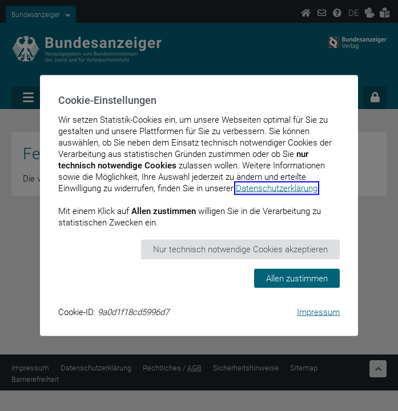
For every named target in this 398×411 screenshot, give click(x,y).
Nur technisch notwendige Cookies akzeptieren (240, 249)
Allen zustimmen (297, 278)
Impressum (318, 312)
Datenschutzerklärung (276, 188)
